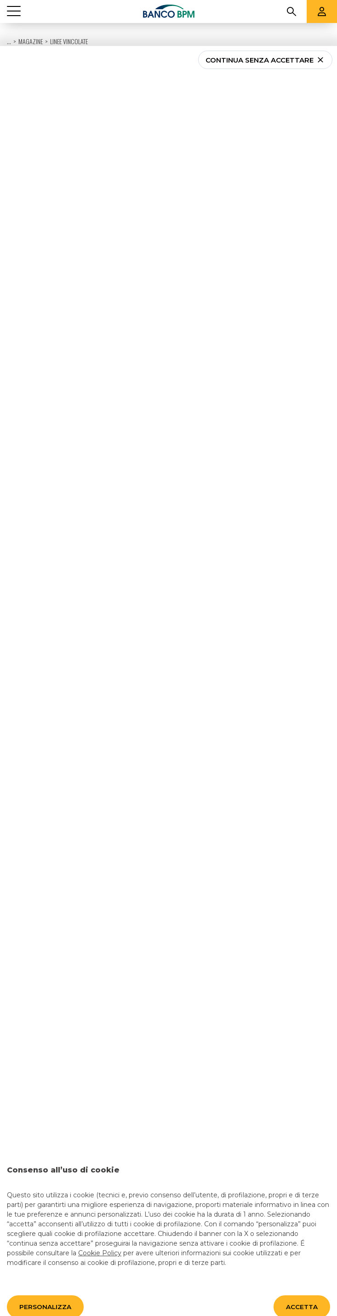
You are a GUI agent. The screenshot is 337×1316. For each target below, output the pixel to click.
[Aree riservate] (321, 6)
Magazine (30, 18)
